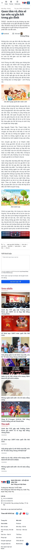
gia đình (10, 246)
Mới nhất (18, 520)
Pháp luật (3, 537)
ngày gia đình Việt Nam (13, 244)
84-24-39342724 (8, 501)
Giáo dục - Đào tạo (21, 529)
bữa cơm (24, 244)
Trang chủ (4, 520)
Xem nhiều (4, 523)
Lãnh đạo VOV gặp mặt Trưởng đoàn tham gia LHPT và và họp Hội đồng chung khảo (15, 430)
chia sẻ (7, 248)
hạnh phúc (18, 246)
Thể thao (18, 534)
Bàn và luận (4, 526)
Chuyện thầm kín (6, 543)
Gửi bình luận (15, 282)
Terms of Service (6, 272)
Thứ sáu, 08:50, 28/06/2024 (22, 8)
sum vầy (3, 246)
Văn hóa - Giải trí (6, 534)
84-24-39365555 (8, 498)
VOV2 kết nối (19, 540)
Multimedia (17, 3)
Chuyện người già (6, 540)
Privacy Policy (25, 271)
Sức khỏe (18, 537)
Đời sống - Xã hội (5, 8)
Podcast (11, 3)
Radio (6, 3)
